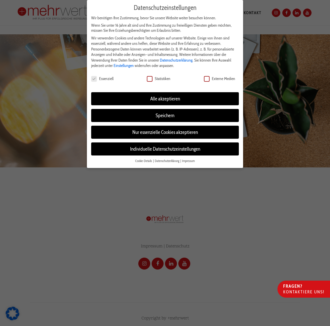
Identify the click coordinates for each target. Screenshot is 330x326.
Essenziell (102, 78)
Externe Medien (219, 78)
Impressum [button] (188, 161)
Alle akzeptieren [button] (165, 99)
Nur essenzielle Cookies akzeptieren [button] (165, 132)
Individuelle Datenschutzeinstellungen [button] (165, 149)
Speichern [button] (165, 115)
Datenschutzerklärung (176, 60)
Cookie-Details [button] (144, 161)
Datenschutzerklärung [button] (167, 161)
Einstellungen (124, 65)
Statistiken (158, 78)
